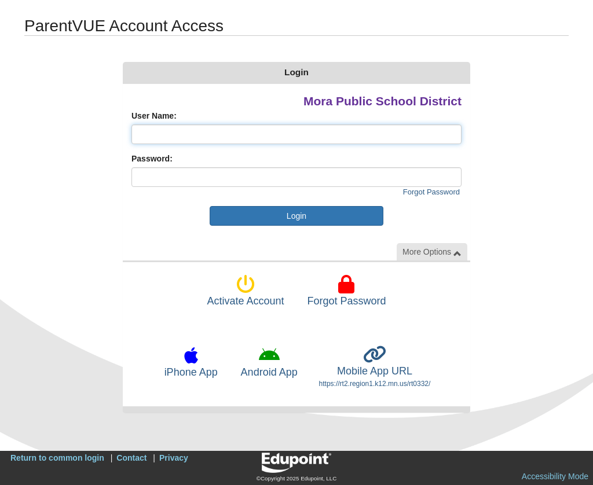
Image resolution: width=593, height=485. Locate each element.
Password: (152, 158)
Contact (131, 457)
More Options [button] (432, 252)
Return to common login (57, 457)
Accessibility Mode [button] (555, 476)
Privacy (173, 457)
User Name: (154, 115)
